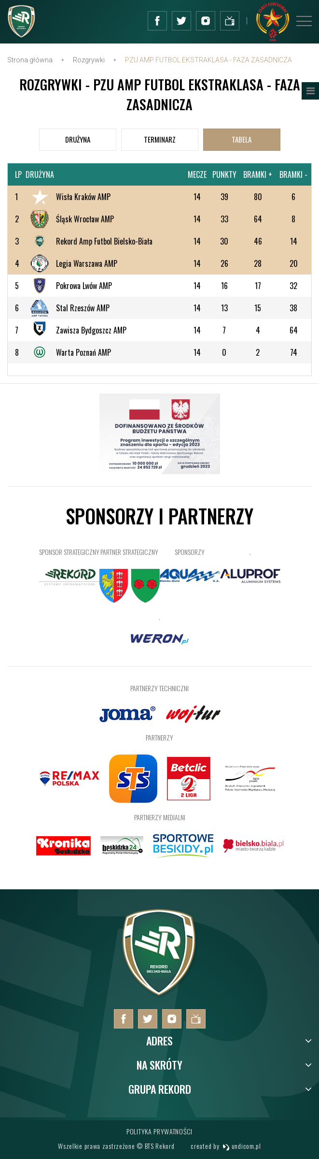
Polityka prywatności (159, 1131)
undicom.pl (241, 1146)
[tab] (77, 140)
